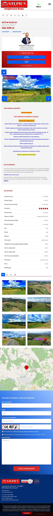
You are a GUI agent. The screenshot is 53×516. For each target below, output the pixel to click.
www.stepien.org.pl (7, 498)
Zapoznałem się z (20, 431)
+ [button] (2, 350)
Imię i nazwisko (7, 402)
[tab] (3, 72)
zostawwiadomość (26, 57)
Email (3, 410)
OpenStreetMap (44, 389)
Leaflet (37, 389)
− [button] (2, 352)
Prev (4, 98)
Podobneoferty (26, 62)
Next (48, 98)
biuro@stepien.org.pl (11, 496)
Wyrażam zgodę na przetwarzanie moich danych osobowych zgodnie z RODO (23, 434)
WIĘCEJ (6, 180)
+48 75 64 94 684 (8, 494)
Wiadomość (6, 437)
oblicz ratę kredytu (26, 65)
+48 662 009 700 (26, 53)
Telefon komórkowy (9, 417)
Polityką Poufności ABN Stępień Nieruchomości (26, 431)
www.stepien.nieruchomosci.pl (10, 500)
